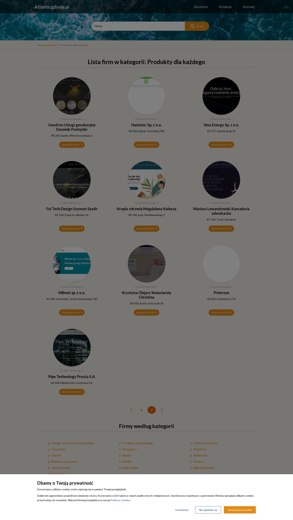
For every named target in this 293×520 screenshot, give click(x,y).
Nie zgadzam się (208, 509)
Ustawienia (181, 509)
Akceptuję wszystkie (240, 509)
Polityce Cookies (120, 500)
